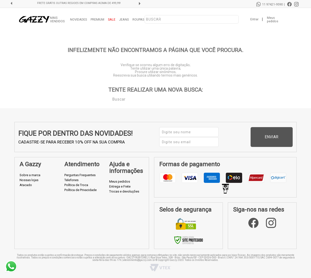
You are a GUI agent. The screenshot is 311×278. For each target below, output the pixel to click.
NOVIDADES (78, 19)
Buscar (108, 99)
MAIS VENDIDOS (57, 19)
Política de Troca (76, 185)
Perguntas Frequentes (80, 175)
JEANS (124, 19)
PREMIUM (97, 19)
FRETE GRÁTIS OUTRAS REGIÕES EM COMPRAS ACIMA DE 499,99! (79, 3)
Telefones (71, 180)
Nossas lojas (29, 180)
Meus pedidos (272, 19)
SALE (111, 19)
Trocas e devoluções (124, 191)
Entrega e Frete (119, 186)
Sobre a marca (30, 175)
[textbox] (192, 19)
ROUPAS (138, 19)
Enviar (281, 137)
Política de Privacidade (80, 190)
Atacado (26, 185)
